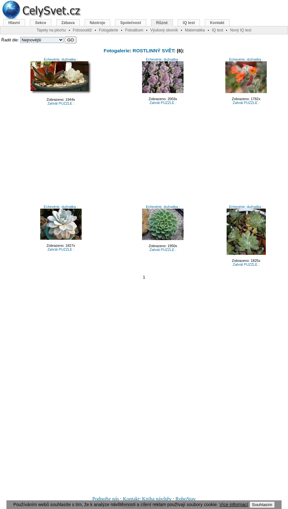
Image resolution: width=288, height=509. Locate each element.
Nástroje (97, 23)
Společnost (130, 23)
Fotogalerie (117, 50)
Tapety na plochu (51, 30)
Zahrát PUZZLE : (61, 103)
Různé (162, 23)
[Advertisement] (144, 157)
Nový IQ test (240, 30)
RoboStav (186, 499)
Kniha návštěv (157, 499)
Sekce (40, 23)
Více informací (233, 504)
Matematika (195, 30)
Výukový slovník (164, 30)
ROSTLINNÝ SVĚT (153, 50)
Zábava (68, 23)
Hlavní (14, 23)
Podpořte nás (105, 499)
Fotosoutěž (82, 30)
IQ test (189, 23)
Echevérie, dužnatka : (61, 59)
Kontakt (131, 499)
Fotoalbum (134, 30)
